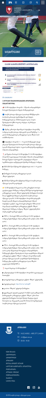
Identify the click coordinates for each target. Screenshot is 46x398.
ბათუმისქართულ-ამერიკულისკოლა (23, 10)
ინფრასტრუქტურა (12, 375)
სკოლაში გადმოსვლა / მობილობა (18, 366)
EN (39, 10)
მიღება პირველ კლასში (14, 364)
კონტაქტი (9, 361)
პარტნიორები (11, 358)
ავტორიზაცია (11, 355)
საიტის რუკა (10, 381)
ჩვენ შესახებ (10, 352)
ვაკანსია (9, 378)
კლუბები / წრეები (12, 372)
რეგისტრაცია (11, 369)
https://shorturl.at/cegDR (23, 284)
